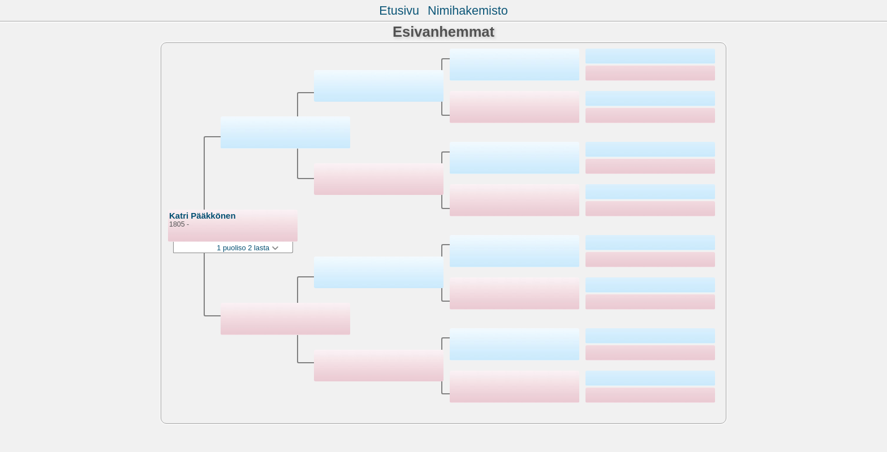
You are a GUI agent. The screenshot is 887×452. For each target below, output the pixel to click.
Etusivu (399, 10)
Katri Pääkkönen (202, 215)
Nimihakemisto (468, 10)
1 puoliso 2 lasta (247, 248)
